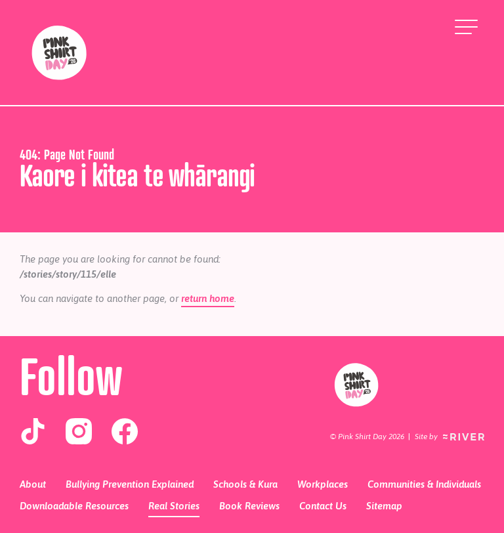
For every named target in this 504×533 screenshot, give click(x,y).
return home (207, 298)
